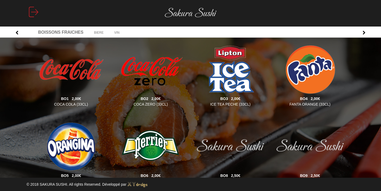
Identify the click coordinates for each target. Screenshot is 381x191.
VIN (116, 32)
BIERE (99, 32)
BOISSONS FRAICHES (61, 32)
